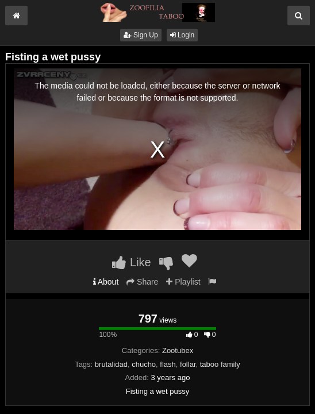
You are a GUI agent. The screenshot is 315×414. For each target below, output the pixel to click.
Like (131, 262)
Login (182, 35)
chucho (144, 364)
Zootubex (177, 350)
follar (187, 364)
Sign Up (141, 35)
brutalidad (111, 364)
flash (167, 364)
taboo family (220, 364)
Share (142, 281)
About (106, 281)
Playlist (183, 281)
